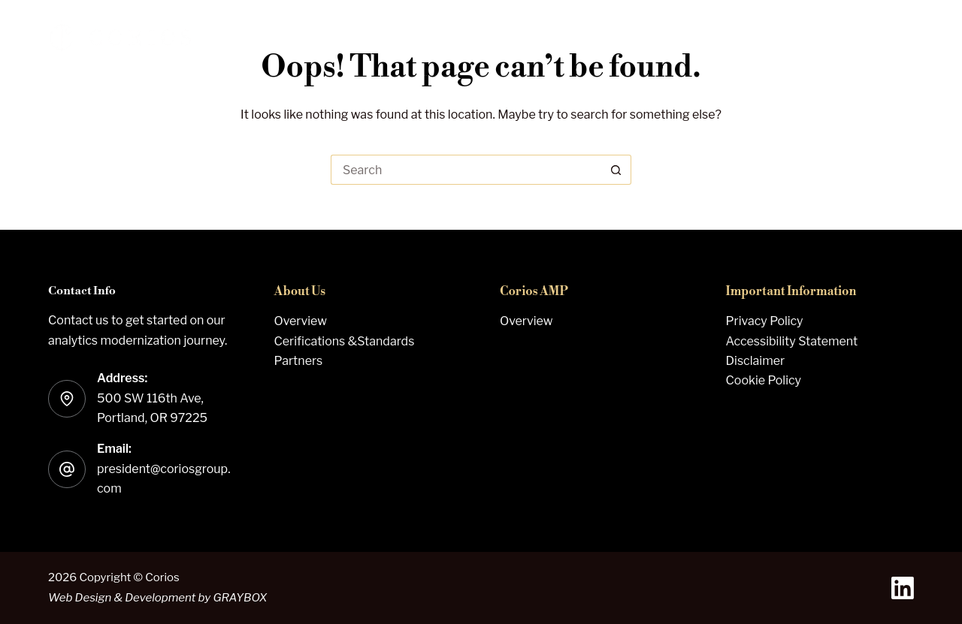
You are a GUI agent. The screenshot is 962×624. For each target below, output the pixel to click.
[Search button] (616, 170)
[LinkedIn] (902, 588)
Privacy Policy (764, 321)
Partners (298, 361)
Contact (863, 37)
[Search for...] (466, 170)
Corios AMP (633, 37)
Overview (300, 321)
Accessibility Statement (792, 341)
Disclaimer (755, 361)
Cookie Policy (763, 380)
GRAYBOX (240, 597)
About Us (756, 38)
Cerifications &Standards (344, 341)
